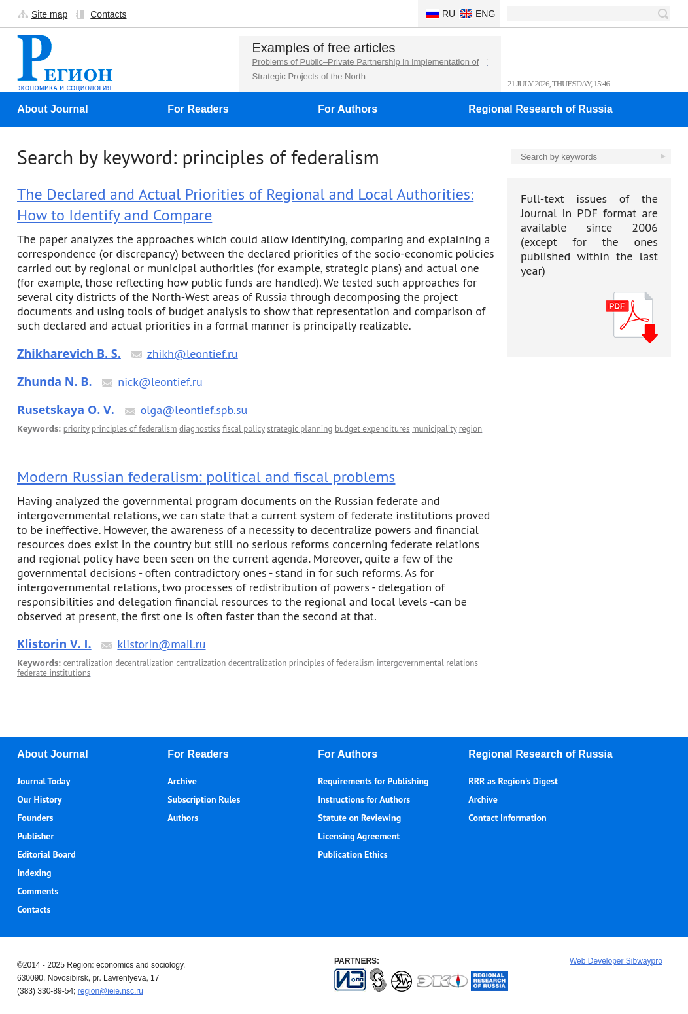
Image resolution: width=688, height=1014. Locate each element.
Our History (39, 799)
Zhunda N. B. (54, 381)
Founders (35, 818)
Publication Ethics (352, 854)
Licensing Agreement (359, 836)
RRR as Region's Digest (513, 781)
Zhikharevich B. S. (69, 353)
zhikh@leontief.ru (192, 353)
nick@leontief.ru (160, 381)
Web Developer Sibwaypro (616, 961)
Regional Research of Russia (540, 108)
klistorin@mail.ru (161, 644)
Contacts (108, 14)
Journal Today (43, 781)
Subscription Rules (203, 799)
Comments (37, 891)
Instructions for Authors (364, 799)
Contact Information (507, 818)
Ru (448, 14)
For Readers (197, 108)
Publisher (35, 836)
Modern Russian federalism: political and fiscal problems (206, 476)
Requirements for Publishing (373, 781)
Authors (182, 818)
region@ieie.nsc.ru (110, 991)
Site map (49, 14)
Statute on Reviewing (359, 818)
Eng (485, 14)
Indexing (34, 873)
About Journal (52, 108)
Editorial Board (46, 854)
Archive (182, 781)
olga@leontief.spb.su (194, 409)
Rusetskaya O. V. (65, 409)
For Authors (347, 108)
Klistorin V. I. (54, 644)
